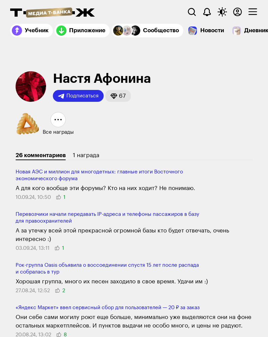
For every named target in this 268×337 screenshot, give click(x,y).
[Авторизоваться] (237, 12)
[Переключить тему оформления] (222, 12)
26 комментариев (41, 155)
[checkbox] (253, 12)
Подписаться (78, 96)
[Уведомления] (207, 12)
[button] (118, 96)
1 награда (86, 155)
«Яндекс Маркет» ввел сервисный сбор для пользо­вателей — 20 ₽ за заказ (108, 307)
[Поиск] (192, 12)
